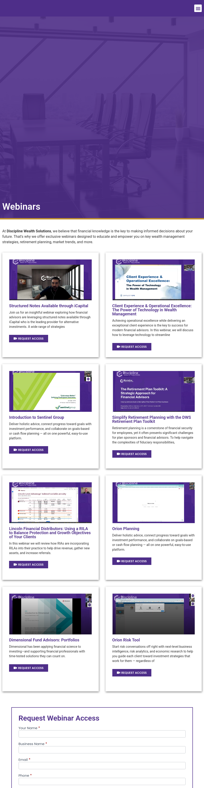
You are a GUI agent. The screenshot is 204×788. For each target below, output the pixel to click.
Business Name (33, 744)
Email (25, 760)
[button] (198, 8)
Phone (25, 776)
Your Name (29, 728)
